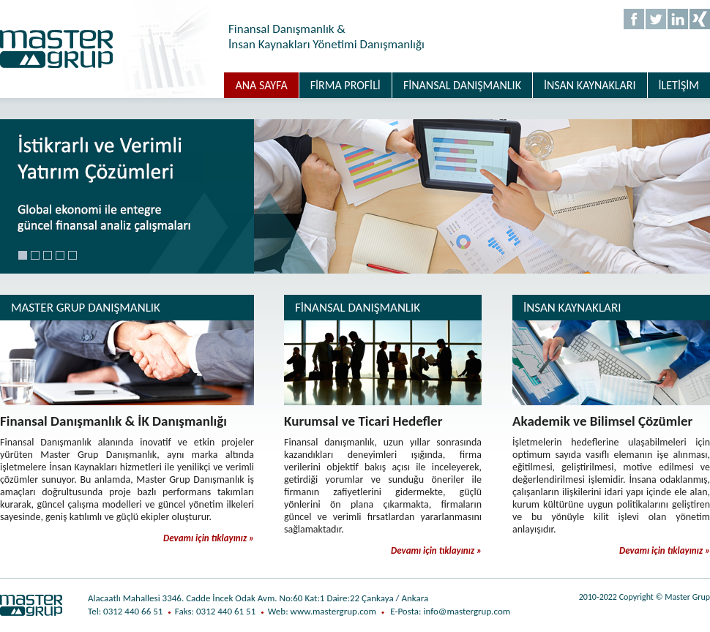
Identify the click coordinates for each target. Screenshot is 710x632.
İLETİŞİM (679, 85)
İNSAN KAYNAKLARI (590, 85)
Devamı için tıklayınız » (208, 538)
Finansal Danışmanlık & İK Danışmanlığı (113, 421)
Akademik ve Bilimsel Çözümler (602, 421)
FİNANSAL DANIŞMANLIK (462, 85)
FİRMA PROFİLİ (345, 85)
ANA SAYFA (261, 85)
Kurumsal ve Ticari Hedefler (363, 421)
